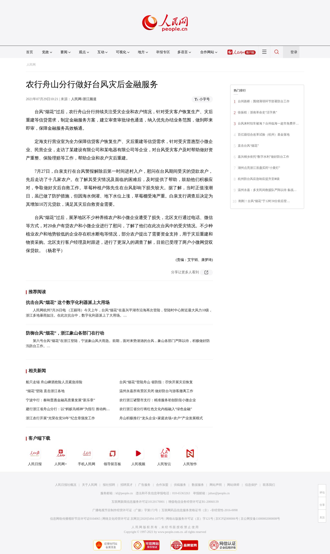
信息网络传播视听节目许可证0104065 (75, 518)
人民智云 (164, 456)
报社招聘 (109, 484)
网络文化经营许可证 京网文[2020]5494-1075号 (133, 518)
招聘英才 (126, 484)
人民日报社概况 (65, 484)
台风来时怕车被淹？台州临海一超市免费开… (268, 123)
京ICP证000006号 (226, 518)
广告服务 (144, 484)
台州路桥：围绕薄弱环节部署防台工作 (264, 101)
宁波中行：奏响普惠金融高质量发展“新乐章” (60, 400)
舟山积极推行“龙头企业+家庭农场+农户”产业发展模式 (161, 418)
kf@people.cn (124, 493)
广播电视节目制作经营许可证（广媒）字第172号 (125, 510)
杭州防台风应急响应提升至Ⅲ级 (259, 179)
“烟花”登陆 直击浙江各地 (45, 391)
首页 (29, 52)
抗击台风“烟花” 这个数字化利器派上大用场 (68, 302)
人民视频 (138, 456)
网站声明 (216, 484)
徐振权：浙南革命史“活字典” (257, 112)
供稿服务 (180, 484)
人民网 (31, 64)
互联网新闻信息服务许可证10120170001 (138, 501)
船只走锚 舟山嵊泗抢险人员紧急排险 (54, 382)
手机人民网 (86, 456)
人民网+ (60, 456)
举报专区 (163, 52)
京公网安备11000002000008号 (260, 518)
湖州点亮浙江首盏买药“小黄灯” (259, 167)
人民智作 (190, 456)
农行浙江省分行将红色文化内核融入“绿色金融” (155, 409)
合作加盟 (162, 484)
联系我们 (269, 484)
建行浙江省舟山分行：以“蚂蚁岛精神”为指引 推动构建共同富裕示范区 (80, 409)
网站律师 (233, 484)
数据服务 (198, 484)
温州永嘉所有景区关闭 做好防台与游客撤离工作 (156, 391)
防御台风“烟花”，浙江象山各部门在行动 (65, 333)
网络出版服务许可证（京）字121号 (189, 518)
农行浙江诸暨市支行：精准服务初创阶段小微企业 (157, 400)
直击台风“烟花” (248, 145)
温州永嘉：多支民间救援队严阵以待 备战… (267, 190)
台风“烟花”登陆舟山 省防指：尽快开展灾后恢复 (156, 382)
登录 (293, 52)
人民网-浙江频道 (84, 99)
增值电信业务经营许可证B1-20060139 (193, 501)
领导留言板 (112, 456)
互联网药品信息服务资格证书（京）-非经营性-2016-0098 (200, 510)
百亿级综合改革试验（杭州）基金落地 (264, 134)
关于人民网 (89, 484)
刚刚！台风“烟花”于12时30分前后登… (264, 201)
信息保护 (251, 484)
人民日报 (34, 456)
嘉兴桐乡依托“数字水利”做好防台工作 (263, 156)
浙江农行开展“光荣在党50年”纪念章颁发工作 (60, 418)
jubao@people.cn (219, 493)
